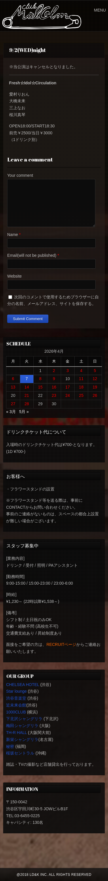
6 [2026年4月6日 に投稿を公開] (13, 378)
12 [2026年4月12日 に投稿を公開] (95, 378)
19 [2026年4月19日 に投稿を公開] (95, 387)
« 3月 (11, 411)
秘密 (10, 746)
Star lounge (16, 691)
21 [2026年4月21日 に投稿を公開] (26, 395)
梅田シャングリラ (22, 725)
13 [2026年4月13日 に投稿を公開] (13, 387)
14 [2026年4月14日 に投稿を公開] (26, 387)
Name (12, 234)
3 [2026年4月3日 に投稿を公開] (68, 370)
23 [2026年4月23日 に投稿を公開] (54, 395)
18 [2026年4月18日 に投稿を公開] (81, 387)
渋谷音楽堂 (16, 698)
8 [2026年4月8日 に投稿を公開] (40, 378)
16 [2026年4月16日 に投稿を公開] (54, 387)
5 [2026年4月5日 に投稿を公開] (95, 370)
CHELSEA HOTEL (22, 684)
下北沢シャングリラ (24, 718)
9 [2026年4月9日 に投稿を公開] (54, 378)
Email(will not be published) (31, 255)
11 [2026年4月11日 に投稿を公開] (81, 378)
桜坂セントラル (20, 753)
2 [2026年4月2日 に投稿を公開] (54, 370)
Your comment (20, 175)
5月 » (24, 411)
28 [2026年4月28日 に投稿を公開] (26, 404)
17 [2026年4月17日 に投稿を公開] (67, 387)
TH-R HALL (16, 732)
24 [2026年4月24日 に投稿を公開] (67, 395)
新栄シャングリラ (22, 739)
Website (14, 276)
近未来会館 (16, 705)
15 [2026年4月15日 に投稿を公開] (40, 387)
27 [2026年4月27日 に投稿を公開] (13, 404)
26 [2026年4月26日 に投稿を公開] (95, 395)
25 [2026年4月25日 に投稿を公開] (81, 395)
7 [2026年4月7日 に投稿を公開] (27, 378)
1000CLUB (16, 712)
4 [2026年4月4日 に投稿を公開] (81, 370)
